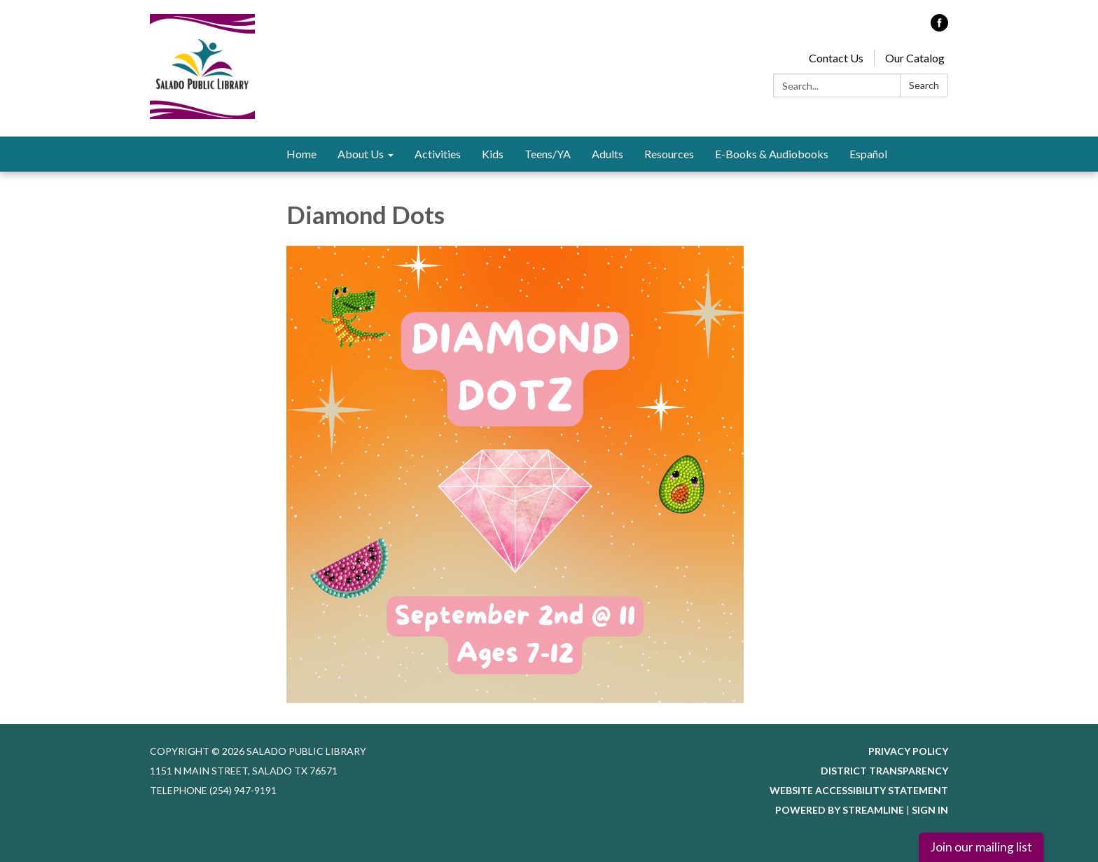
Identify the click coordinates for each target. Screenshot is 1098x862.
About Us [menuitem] (361, 153)
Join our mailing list (981, 847)
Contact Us (836, 57)
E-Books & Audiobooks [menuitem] (771, 153)
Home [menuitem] (301, 153)
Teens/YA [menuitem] (547, 153)
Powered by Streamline (839, 810)
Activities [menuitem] (438, 153)
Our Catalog (915, 57)
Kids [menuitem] (492, 153)
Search (924, 85)
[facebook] (939, 27)
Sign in (930, 810)
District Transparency (884, 771)
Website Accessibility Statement (859, 790)
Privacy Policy (908, 751)
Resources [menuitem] (669, 153)
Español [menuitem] (868, 153)
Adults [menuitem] (607, 153)
